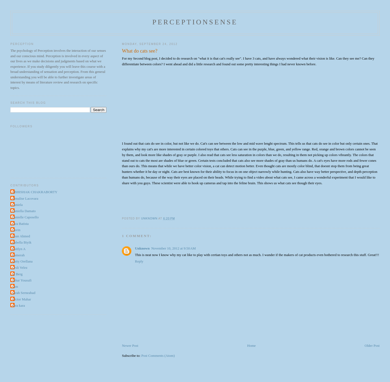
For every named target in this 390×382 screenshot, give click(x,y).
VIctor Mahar (21, 299)
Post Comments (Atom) (158, 356)
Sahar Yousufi (21, 280)
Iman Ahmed (21, 236)
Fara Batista (20, 224)
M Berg (17, 274)
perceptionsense (195, 22)
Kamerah (18, 255)
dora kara (18, 305)
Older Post (372, 346)
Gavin (16, 230)
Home (251, 346)
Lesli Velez (19, 268)
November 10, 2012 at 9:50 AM (173, 248)
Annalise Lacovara (25, 198)
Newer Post (130, 346)
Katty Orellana (22, 261)
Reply (139, 261)
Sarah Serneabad (23, 293)
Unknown (142, 248)
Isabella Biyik (21, 242)
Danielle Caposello (25, 217)
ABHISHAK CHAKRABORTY (34, 192)
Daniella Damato (23, 211)
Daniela (17, 205)
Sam (15, 286)
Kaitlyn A (18, 249)
